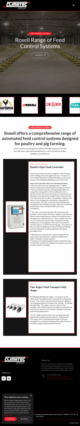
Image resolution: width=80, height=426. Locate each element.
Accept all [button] (10, 419)
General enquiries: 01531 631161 (58, 381)
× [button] (31, 395)
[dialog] (17, 408)
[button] (73, 5)
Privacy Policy (74, 423)
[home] (16, 5)
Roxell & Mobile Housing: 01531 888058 (60, 383)
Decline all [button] (24, 419)
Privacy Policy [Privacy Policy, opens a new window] (8, 415)
